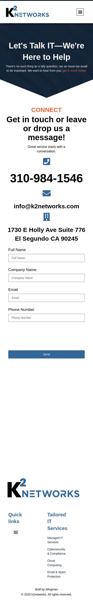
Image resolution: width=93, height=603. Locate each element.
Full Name (17, 250)
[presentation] (39, 336)
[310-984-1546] (47, 161)
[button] (80, 11)
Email (13, 290)
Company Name (22, 270)
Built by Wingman (46, 589)
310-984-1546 (46, 178)
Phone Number (21, 310)
